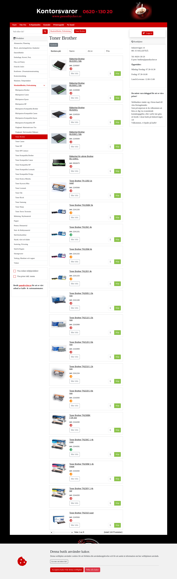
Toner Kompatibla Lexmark (25, 169)
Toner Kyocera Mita (22, 183)
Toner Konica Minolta (23, 179)
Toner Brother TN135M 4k (80, 249)
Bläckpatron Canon (22, 95)
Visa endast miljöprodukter (27, 271)
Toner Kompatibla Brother (24, 155)
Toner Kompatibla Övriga (24, 174)
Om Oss (23, 25)
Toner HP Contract (21, 151)
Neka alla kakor (92, 570)
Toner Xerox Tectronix (23, 212)
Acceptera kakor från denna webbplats (67, 570)
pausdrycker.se (25, 285)
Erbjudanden (34, 25)
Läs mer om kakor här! (59, 561)
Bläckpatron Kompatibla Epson (26, 118)
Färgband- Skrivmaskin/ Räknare (26, 132)
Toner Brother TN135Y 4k (80, 271)
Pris (108, 51)
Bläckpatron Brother (22, 90)
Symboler (53, 45)
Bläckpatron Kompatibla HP (25, 123)
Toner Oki (18, 193)
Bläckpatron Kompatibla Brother (26, 109)
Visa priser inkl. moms (26, 276)
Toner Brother (20, 137)
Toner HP (18, 146)
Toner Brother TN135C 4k (80, 227)
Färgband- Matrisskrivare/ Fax (25, 127)
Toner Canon (19, 141)
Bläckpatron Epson (22, 99)
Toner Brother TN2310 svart (81, 513)
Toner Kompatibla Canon (24, 160)
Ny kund (70, 25)
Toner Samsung (20, 202)
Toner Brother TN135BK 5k (81, 205)
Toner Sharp (19, 207)
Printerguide (58, 25)
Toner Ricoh (19, 197)
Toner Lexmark (20, 188)
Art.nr (90, 51)
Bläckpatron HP (20, 104)
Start (14, 25)
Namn (72, 51)
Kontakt (46, 25)
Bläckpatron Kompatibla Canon (26, 113)
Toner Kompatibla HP (22, 165)
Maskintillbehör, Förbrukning (60, 31)
